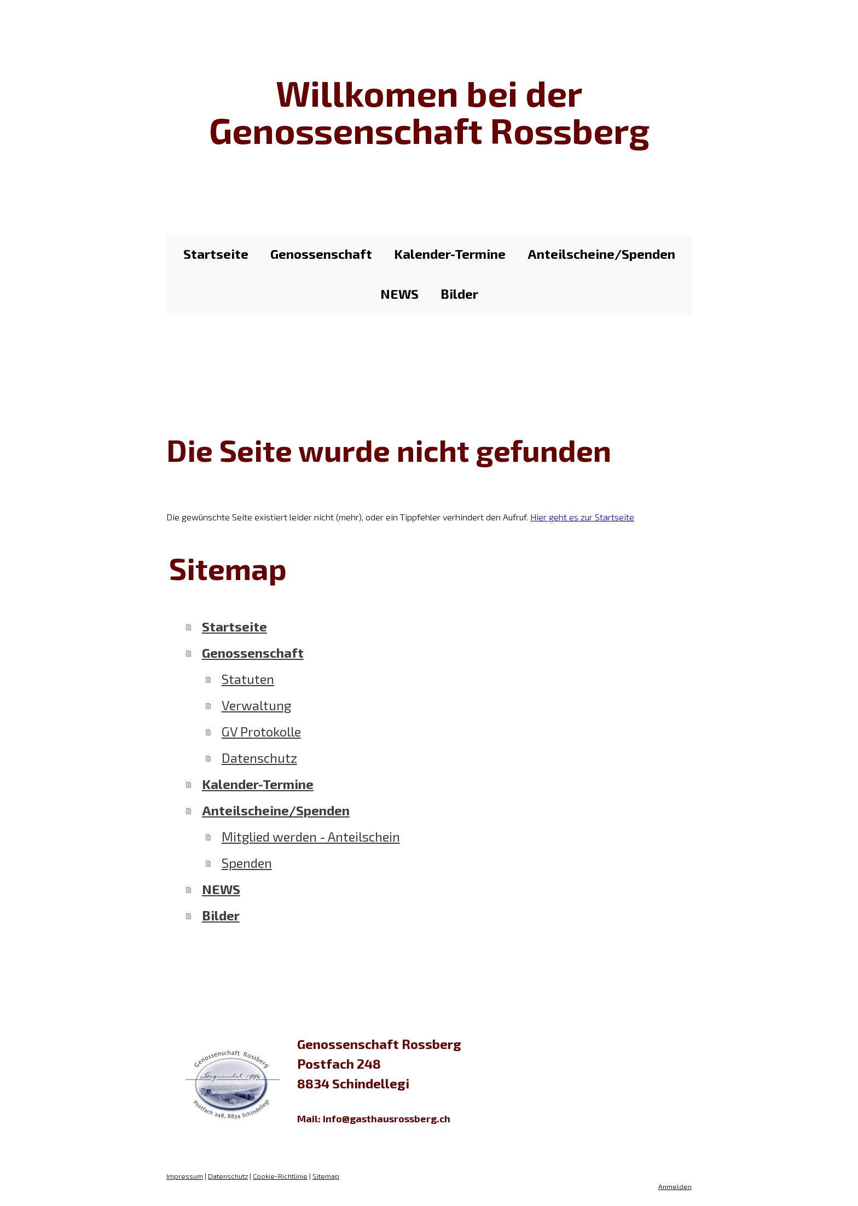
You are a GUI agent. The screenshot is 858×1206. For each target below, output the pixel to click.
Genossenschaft (321, 254)
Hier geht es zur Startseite (582, 517)
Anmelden (675, 1186)
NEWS (399, 294)
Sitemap (325, 1176)
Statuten (248, 679)
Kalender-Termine (450, 254)
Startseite (215, 254)
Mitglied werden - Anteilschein (311, 836)
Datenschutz (259, 758)
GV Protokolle (261, 731)
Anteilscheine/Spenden (601, 254)
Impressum (184, 1176)
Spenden (247, 863)
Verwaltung (256, 705)
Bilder (459, 294)
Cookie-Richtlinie (280, 1176)
